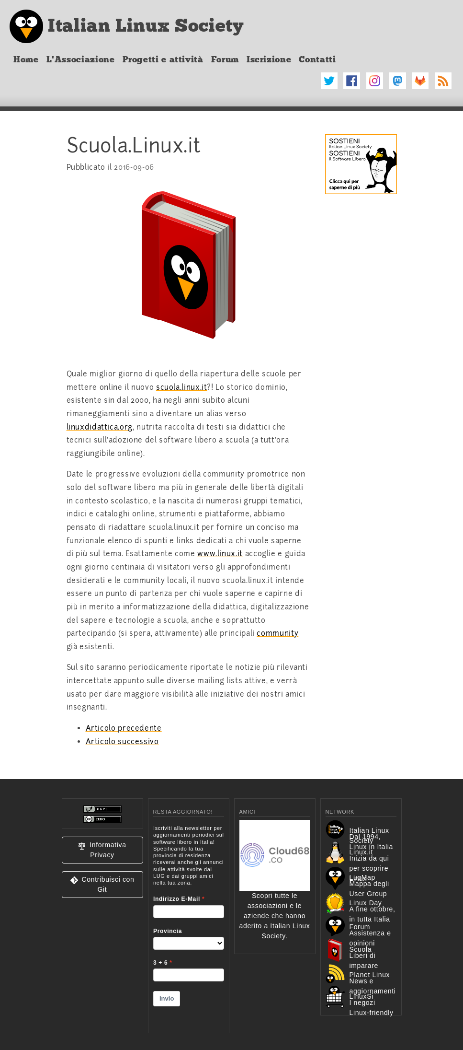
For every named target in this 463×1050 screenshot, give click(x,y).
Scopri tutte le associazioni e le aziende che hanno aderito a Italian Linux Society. (274, 895)
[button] (102, 850)
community (277, 633)
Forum (225, 59)
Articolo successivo (122, 742)
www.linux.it (220, 554)
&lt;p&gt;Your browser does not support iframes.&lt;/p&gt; (188, 923)
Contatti (317, 59)
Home (26, 59)
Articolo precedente (124, 728)
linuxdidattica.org (100, 427)
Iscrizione (269, 59)
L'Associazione (80, 59)
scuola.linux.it (181, 387)
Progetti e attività (163, 59)
